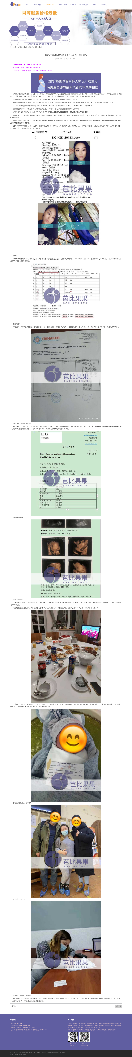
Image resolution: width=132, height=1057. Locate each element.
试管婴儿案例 (50, 4)
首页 (27, 4)
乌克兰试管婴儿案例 (35, 47)
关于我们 (104, 4)
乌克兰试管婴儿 (37, 4)
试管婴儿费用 (62, 4)
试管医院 (73, 4)
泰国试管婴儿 (83, 4)
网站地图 (23, 1054)
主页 (14, 47)
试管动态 (95, 4)
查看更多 (118, 1006)
